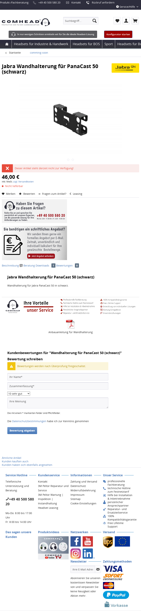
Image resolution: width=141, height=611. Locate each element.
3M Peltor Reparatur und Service (53, 488)
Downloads (46, 265)
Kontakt (76, 2)
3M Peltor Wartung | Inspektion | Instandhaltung (50, 499)
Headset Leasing (48, 508)
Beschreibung (10, 265)
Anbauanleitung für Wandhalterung (70, 332)
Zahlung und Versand (83, 481)
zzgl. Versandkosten (23, 181)
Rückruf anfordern (103, 2)
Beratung (28, 265)
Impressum (77, 494)
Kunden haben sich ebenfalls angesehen (27, 465)
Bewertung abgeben (22, 430)
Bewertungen (67, 265)
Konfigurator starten (118, 34)
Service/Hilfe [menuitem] (126, 6)
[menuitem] (80, 20)
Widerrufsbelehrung (83, 490)
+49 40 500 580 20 (49, 2)
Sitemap (75, 499)
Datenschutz (78, 486)
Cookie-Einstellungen (83, 503)
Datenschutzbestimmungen (29, 421)
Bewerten (27, 193)
